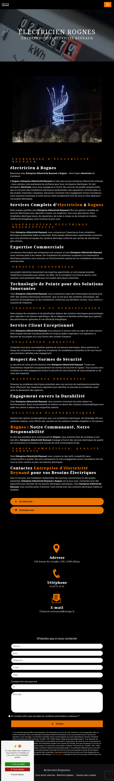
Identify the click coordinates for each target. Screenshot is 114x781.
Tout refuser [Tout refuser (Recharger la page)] (17, 769)
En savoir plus (23, 501)
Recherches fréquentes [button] (57, 770)
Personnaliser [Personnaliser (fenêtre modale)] (17, 774)
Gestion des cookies (86, 775)
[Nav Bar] (107, 4)
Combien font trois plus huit (24, 672)
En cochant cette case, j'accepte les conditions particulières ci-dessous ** (45, 707)
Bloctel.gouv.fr (57, 745)
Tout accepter (17, 764)
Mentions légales (65, 775)
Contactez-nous (24, 510)
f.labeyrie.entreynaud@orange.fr (57, 602)
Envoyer (60, 714)
